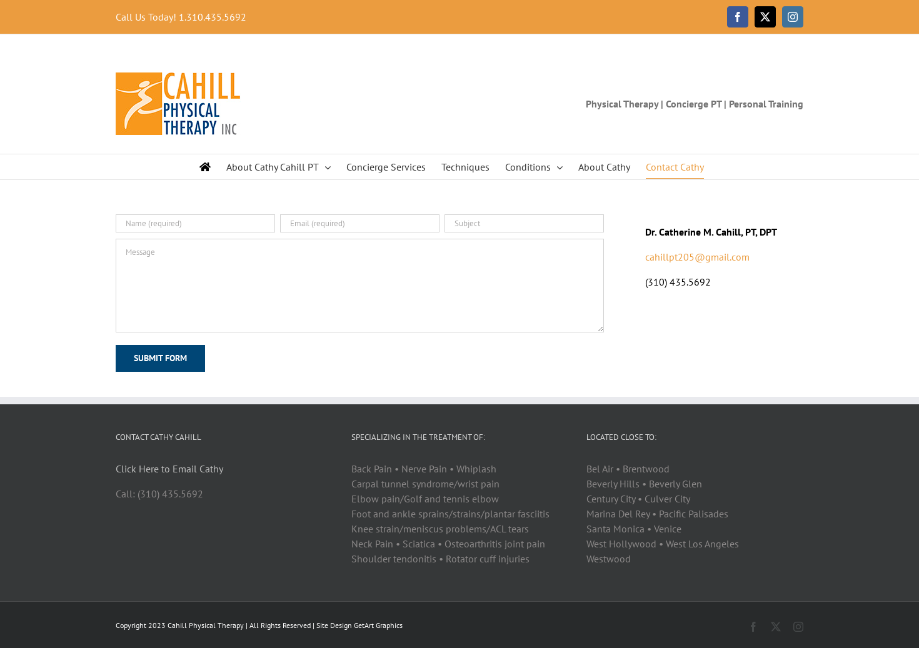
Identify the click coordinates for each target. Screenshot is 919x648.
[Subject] (524, 223)
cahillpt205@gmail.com (697, 257)
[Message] (360, 285)
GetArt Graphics (378, 625)
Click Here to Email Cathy (169, 468)
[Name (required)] (195, 223)
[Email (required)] (359, 223)
